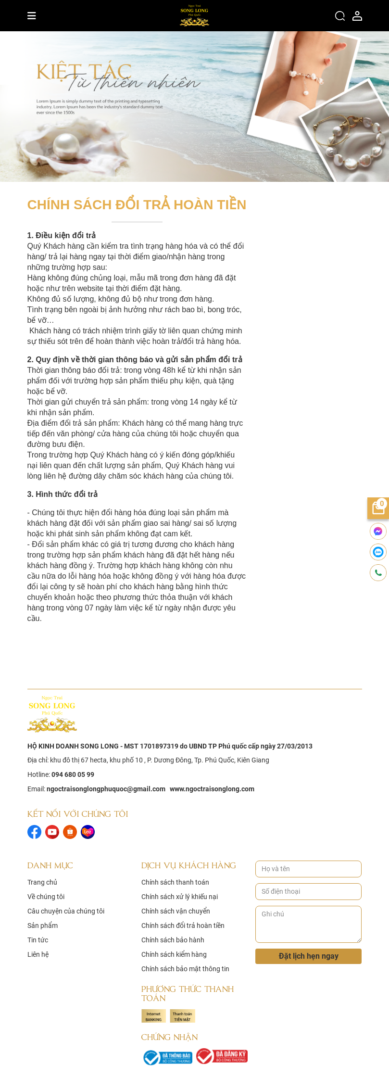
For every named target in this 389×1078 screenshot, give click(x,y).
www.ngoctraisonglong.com (212, 789)
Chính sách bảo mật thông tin (185, 969)
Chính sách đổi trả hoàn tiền (183, 925)
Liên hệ (38, 954)
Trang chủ (42, 882)
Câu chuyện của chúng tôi (65, 911)
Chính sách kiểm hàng (174, 954)
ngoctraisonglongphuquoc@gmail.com (106, 789)
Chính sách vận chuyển (175, 911)
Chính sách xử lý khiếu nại (179, 896)
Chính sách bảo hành (172, 940)
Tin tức (37, 940)
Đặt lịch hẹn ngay (309, 956)
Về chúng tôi (45, 896)
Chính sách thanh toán (175, 882)
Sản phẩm (42, 925)
